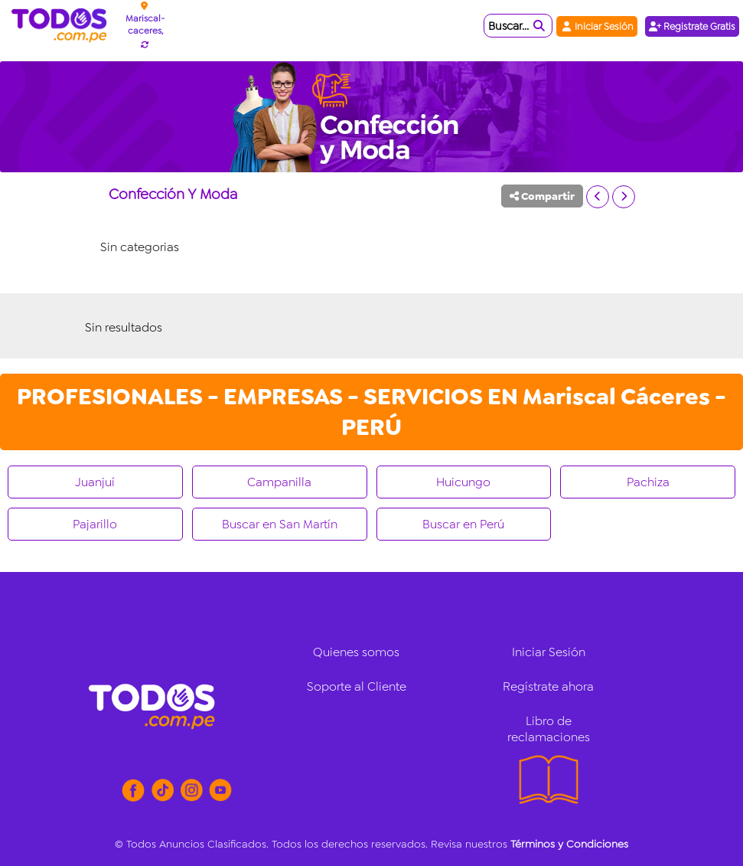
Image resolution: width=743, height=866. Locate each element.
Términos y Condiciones (569, 844)
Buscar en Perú (463, 524)
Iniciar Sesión (597, 26)
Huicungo (463, 482)
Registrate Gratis (692, 26)
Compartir (542, 196)
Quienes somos (356, 652)
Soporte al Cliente (356, 686)
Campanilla (279, 482)
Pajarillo (95, 524)
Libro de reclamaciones (548, 729)
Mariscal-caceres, (145, 24)
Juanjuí (95, 482)
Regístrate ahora (548, 686)
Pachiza (648, 482)
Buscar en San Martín (279, 524)
